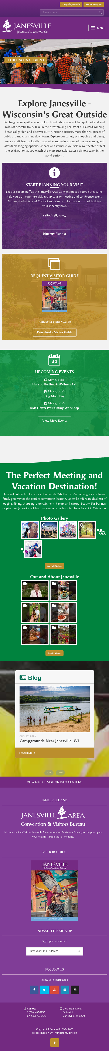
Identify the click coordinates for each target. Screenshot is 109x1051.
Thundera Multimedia (65, 1033)
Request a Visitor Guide (54, 322)
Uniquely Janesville (71, 4)
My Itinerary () (94, 4)
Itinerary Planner (54, 233)
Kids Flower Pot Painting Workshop (54, 408)
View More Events (54, 420)
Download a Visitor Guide (54, 332)
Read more (27, 753)
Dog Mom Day (54, 396)
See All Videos (54, 653)
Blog (30, 677)
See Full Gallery (54, 566)
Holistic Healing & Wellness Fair (54, 384)
